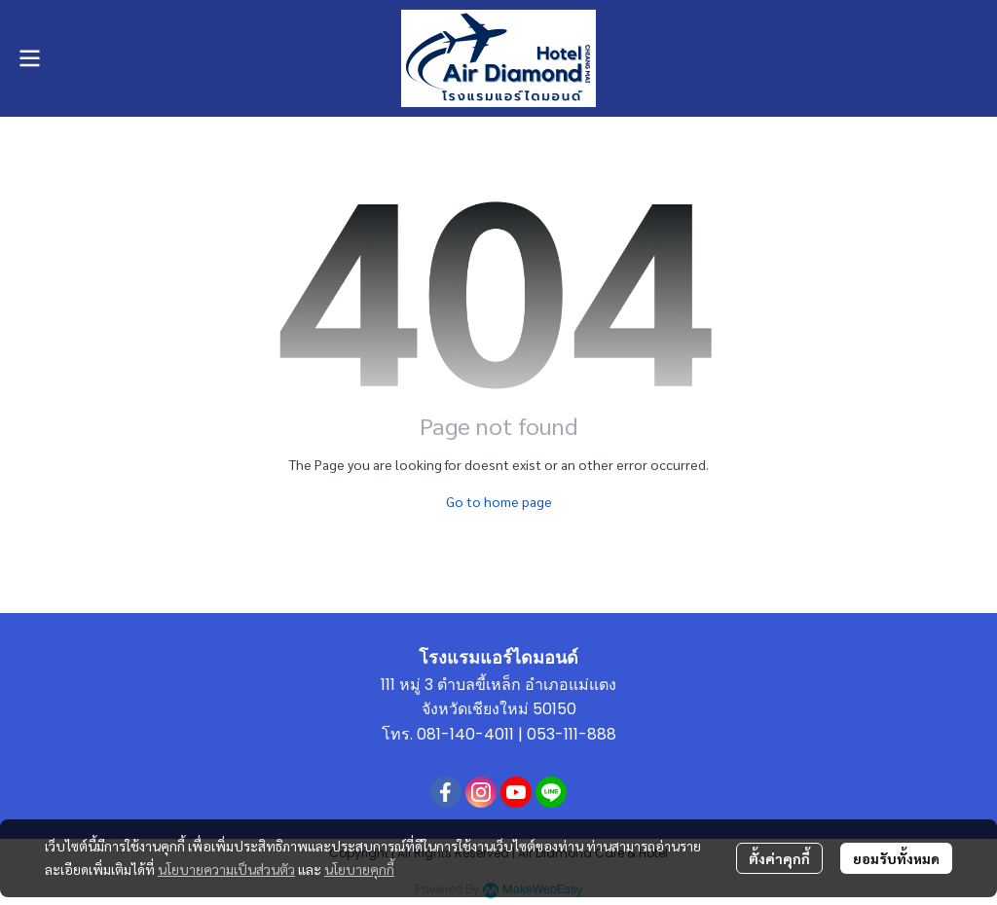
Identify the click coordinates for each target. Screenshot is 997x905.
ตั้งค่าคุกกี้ (779, 858)
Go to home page (499, 501)
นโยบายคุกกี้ (359, 869)
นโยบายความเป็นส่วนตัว (226, 869)
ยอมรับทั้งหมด (896, 858)
